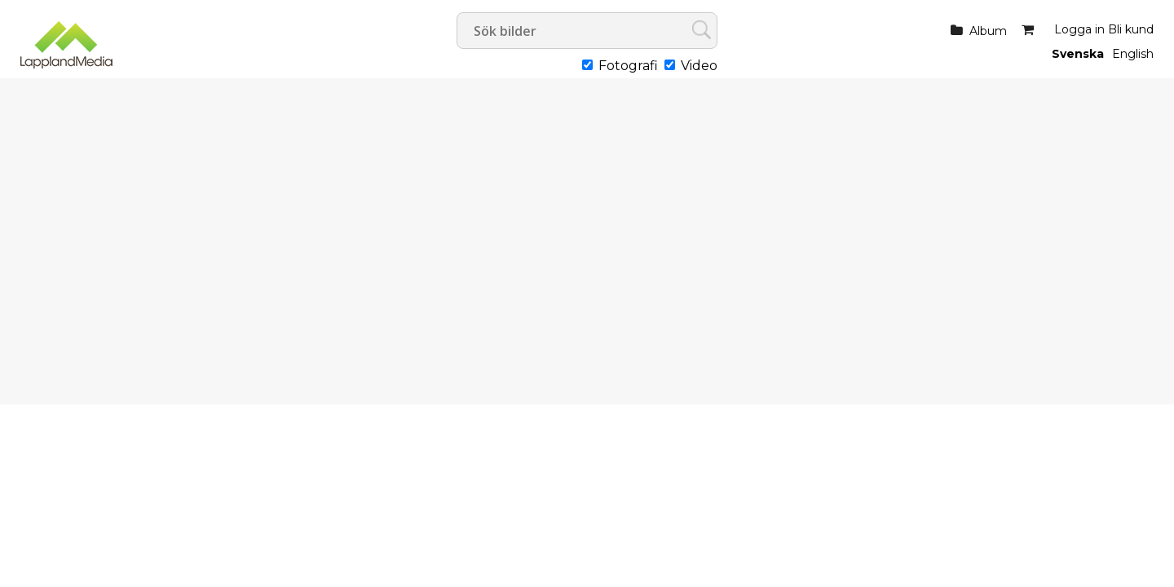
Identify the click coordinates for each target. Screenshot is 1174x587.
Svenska (1078, 53)
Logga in (1079, 29)
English (1133, 53)
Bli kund (1131, 29)
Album (988, 31)
